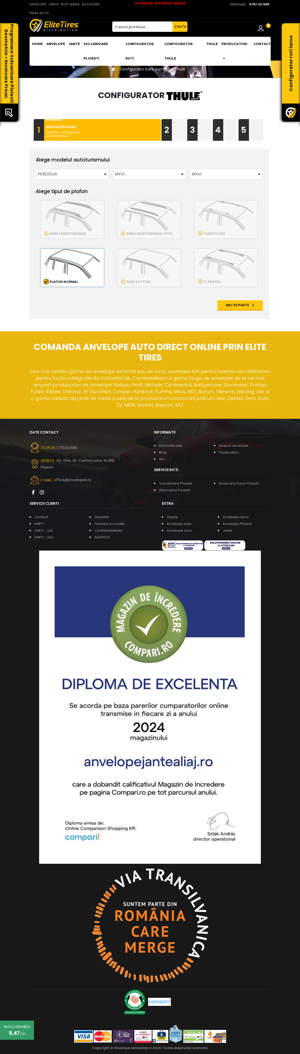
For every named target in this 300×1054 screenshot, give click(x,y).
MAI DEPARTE (240, 305)
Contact (262, 44)
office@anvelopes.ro (72, 479)
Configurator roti (139, 51)
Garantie (101, 517)
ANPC (39, 523)
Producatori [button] (234, 51)
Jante (74, 44)
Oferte (172, 517)
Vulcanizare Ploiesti (95, 51)
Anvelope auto (179, 523)
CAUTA (180, 26)
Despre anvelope (233, 445)
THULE (212, 44)
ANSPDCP (102, 537)
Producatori (229, 452)
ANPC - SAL (43, 530)
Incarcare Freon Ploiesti (239, 483)
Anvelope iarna (236, 517)
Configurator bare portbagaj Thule (152, 69)
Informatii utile (171, 445)
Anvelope (55, 44)
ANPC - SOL (43, 537)
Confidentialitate (108, 530)
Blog (162, 452)
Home (37, 44)
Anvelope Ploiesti (237, 523)
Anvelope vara (179, 530)
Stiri (162, 459)
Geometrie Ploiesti (174, 490)
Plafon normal (64, 282)
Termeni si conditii (109, 523)
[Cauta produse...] (142, 26)
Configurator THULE (178, 51)
